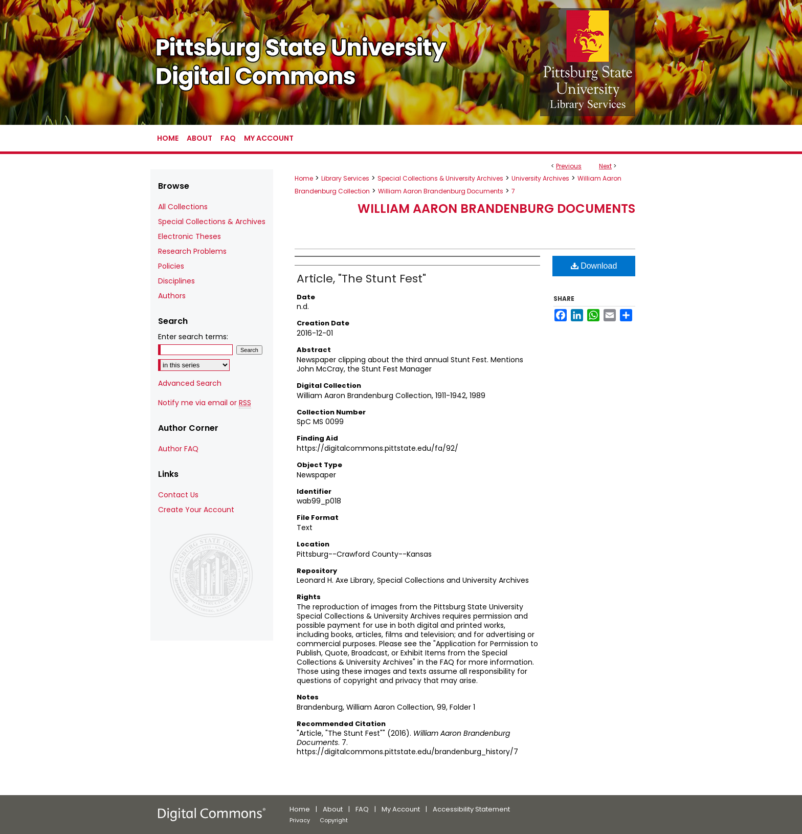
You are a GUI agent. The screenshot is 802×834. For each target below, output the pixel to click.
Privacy (299, 820)
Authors (172, 296)
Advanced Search (189, 383)
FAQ (362, 809)
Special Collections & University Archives (440, 178)
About (333, 809)
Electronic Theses (189, 236)
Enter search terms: (193, 337)
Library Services (345, 178)
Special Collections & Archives (211, 221)
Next (605, 166)
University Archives (540, 178)
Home (304, 178)
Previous (569, 166)
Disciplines (176, 281)
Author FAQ (178, 449)
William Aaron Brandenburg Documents (440, 191)
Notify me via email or (204, 403)
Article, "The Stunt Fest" (361, 279)
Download (594, 265)
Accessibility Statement (471, 809)
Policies (171, 266)
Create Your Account (196, 509)
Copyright (334, 820)
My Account (401, 809)
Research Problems (192, 251)
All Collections (183, 207)
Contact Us (178, 495)
